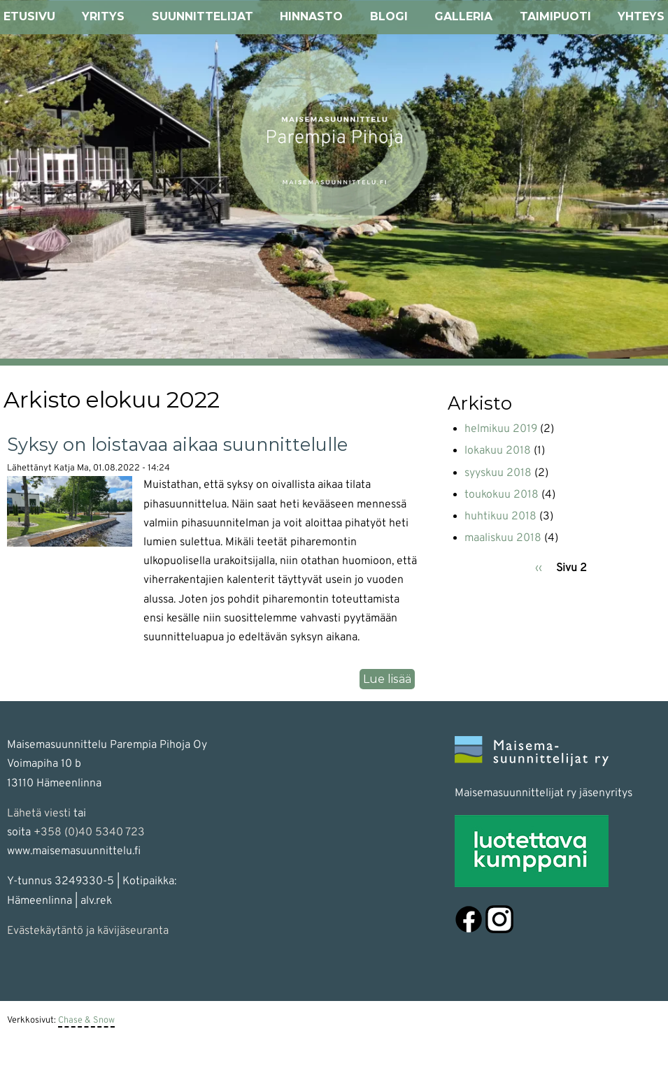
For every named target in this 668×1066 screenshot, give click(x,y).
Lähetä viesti (39, 814)
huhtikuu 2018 (500, 517)
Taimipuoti (555, 16)
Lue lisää (389, 679)
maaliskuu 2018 (502, 538)
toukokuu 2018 (501, 495)
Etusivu (29, 16)
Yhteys (641, 16)
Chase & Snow (86, 1020)
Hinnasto (311, 16)
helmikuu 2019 (500, 429)
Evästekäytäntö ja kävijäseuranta (88, 931)
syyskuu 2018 (498, 473)
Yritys (103, 16)
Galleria (463, 16)
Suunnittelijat (202, 16)
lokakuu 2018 (497, 451)
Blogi (389, 16)
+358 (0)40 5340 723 (89, 833)
